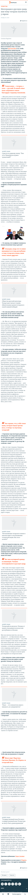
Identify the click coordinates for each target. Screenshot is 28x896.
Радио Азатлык (19, 856)
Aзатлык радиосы (16, 894)
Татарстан (4, 6)
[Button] (23, 21)
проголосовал (12, 48)
